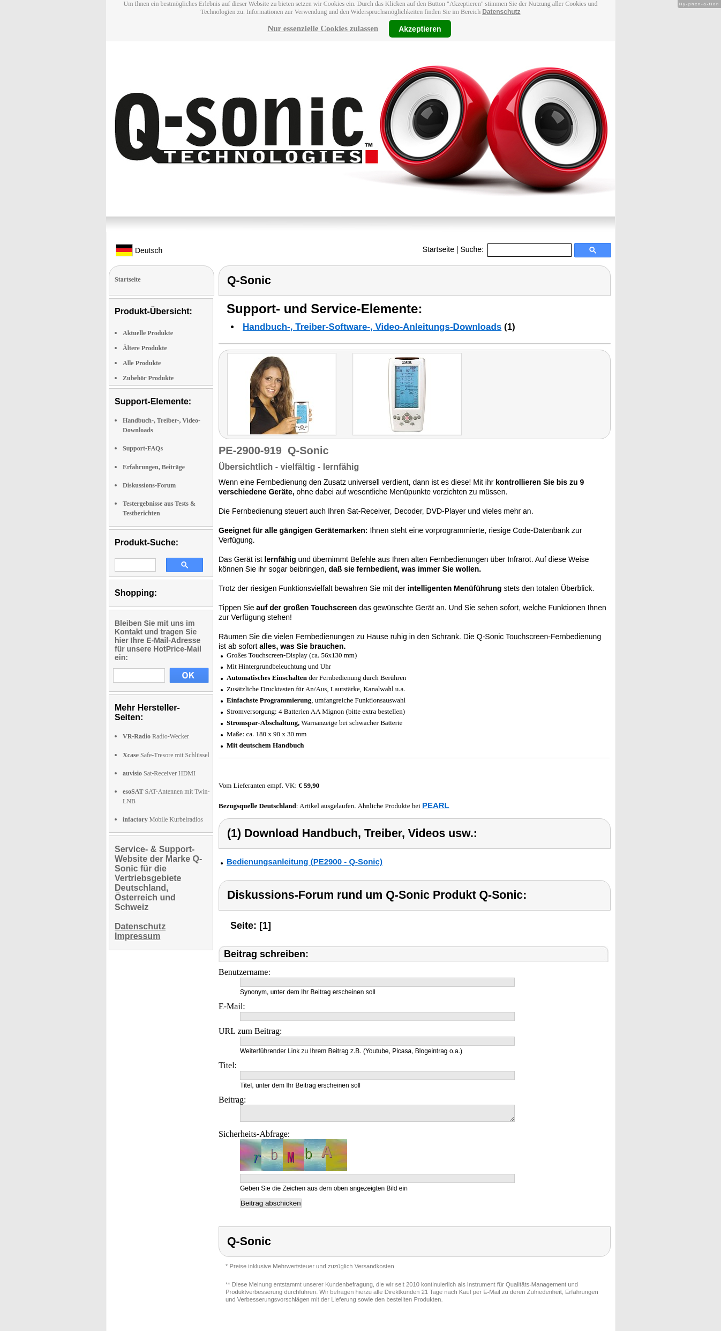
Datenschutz (501, 12)
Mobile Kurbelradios (163, 819)
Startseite (438, 249)
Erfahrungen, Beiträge (154, 467)
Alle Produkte (142, 363)
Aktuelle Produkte (148, 333)
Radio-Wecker (156, 736)
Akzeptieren (420, 28)
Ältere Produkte (145, 348)
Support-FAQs (143, 448)
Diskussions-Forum (149, 485)
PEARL (435, 805)
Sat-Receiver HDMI (159, 773)
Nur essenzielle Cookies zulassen (322, 28)
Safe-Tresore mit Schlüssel (166, 755)
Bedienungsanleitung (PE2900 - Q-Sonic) (304, 861)
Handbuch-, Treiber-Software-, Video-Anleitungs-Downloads (372, 327)
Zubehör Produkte (148, 378)
